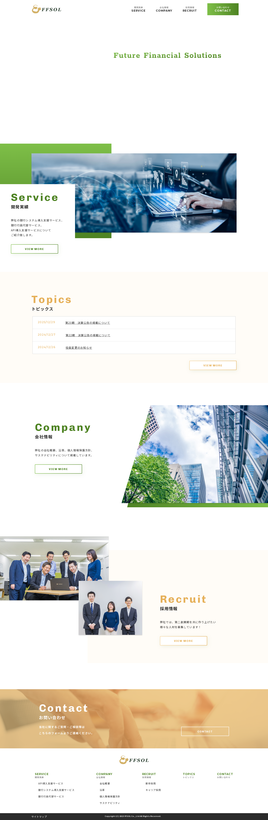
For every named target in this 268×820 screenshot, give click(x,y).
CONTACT (205, 731)
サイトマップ (39, 816)
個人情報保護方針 (110, 796)
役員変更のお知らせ (79, 348)
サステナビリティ (110, 803)
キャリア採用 (153, 790)
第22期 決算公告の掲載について (88, 335)
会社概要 (105, 783)
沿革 (102, 790)
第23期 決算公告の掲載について (87, 323)
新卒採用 (151, 783)
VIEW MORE (34, 249)
